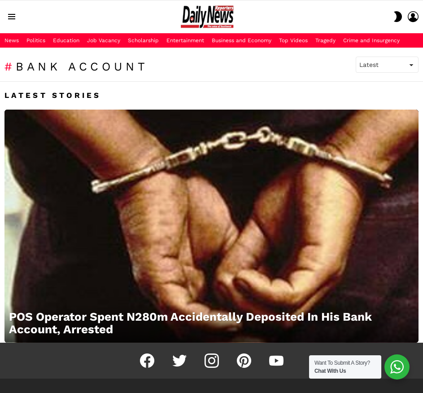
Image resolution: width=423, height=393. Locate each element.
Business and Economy (241, 40)
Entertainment (185, 40)
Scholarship (143, 40)
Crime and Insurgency (371, 40)
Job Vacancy (103, 40)
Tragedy (325, 40)
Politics (35, 40)
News (11, 40)
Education (66, 40)
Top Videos (293, 40)
